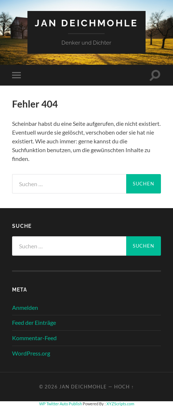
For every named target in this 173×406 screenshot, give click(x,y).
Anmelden (25, 307)
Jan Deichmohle (86, 23)
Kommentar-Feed (34, 337)
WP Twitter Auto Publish (60, 403)
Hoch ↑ (124, 387)
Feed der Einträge (34, 322)
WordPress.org (31, 353)
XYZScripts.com (120, 403)
